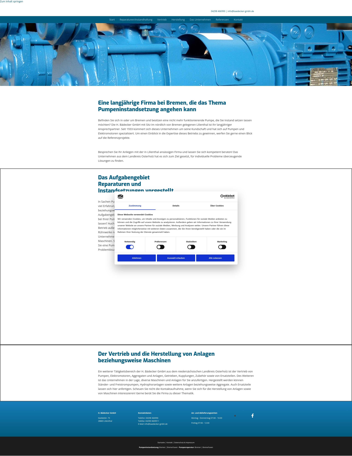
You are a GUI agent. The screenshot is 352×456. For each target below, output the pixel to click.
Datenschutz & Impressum (184, 443)
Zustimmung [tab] (135, 206)
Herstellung (178, 19)
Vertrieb (161, 19)
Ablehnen (136, 258)
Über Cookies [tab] (217, 206)
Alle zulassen (215, 258)
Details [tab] (176, 206)
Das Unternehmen (200, 19)
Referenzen (223, 19)
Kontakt (239, 19)
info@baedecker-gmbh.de (241, 11)
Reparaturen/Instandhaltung (135, 19)
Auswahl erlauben (176, 258)
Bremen (162, 447)
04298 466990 (218, 11)
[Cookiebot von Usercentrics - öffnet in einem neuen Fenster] (222, 197)
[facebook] (252, 416)
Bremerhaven (172, 447)
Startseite (161, 443)
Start (110, 19)
